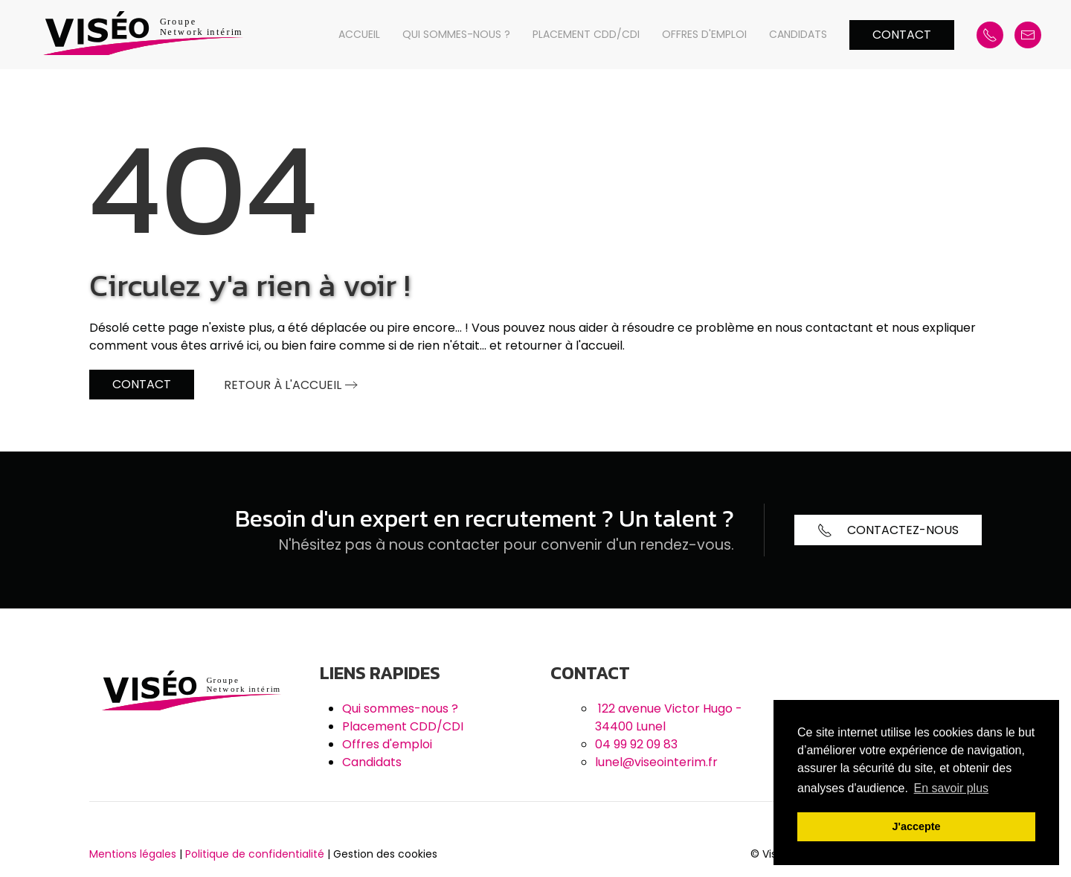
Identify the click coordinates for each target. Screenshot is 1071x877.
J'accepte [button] (916, 826)
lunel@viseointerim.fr (656, 762)
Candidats (798, 34)
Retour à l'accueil (282, 384)
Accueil (359, 34)
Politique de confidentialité (254, 854)
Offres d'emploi (704, 34)
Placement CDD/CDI (586, 34)
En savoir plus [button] (951, 788)
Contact (901, 34)
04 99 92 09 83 (636, 744)
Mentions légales (132, 854)
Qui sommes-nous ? (456, 34)
